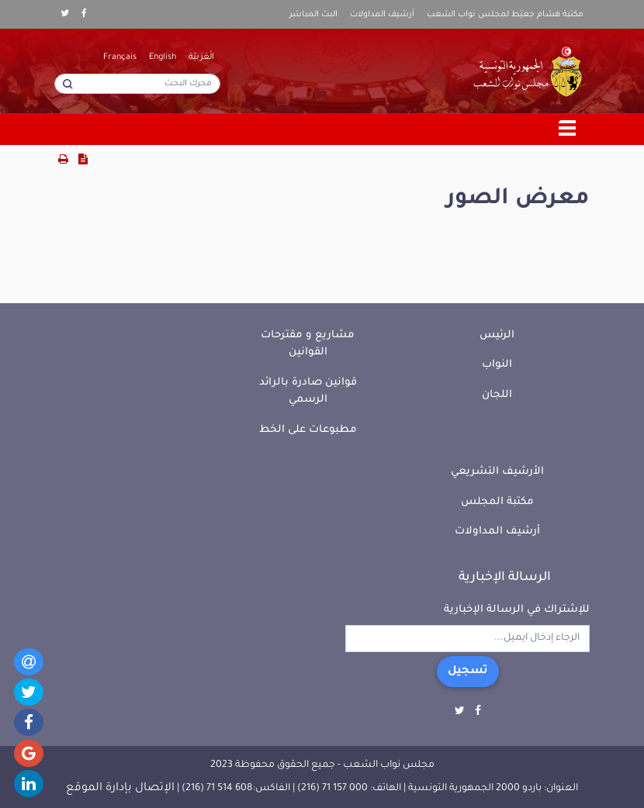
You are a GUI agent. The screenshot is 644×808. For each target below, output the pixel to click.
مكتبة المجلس (497, 502)
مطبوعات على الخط (308, 430)
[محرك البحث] (137, 84)
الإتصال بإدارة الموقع (120, 788)
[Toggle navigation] (568, 129)
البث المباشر (313, 14)
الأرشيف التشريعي (497, 472)
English (162, 57)
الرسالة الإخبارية (505, 578)
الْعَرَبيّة (201, 57)
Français (120, 57)
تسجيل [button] (468, 671)
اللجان (497, 395)
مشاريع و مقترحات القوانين (308, 344)
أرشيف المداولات (382, 14)
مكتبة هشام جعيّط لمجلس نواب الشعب (505, 14)
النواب (497, 365)
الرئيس (497, 335)
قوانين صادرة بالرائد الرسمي (308, 391)
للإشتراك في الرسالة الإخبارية (517, 610)
